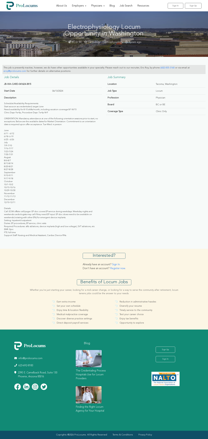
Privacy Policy (145, 435)
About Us (61, 6)
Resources (143, 6)
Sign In (175, 6)
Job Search (126, 6)
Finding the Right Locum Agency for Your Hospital (90, 409)
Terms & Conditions (123, 435)
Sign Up (193, 6)
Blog (112, 6)
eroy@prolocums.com (15, 71)
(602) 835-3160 (167, 68)
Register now (117, 268)
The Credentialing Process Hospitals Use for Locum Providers (91, 374)
